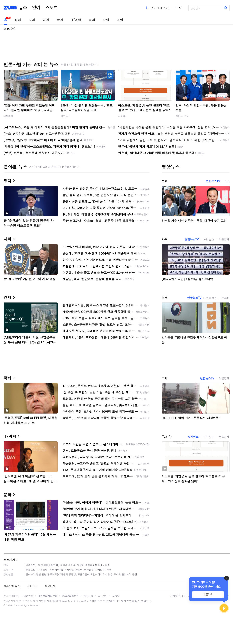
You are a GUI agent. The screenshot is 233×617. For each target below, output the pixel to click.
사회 (32, 19)
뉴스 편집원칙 (11, 595)
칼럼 (106, 19)
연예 (36, 7)
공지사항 (88, 595)
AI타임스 (123, 116)
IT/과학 (76, 19)
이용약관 (28, 595)
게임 (120, 19)
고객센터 (103, 595)
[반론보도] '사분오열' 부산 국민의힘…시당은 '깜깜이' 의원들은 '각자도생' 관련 (68, 569)
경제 (46, 19)
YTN (226, 181)
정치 (18, 19)
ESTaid (9, 605)
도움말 (116, 595)
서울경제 (8, 116)
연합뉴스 (65, 116)
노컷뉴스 (208, 239)
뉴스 (23, 7)
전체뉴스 (32, 586)
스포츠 (51, 7)
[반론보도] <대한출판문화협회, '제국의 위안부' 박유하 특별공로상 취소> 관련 (67, 565)
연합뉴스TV (182, 116)
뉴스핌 (225, 298)
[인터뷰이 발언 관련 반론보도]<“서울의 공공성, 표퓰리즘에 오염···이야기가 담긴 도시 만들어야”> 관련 (81, 574)
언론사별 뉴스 (12, 586)
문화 (92, 19)
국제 (60, 19)
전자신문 (208, 437)
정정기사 (9, 560)
